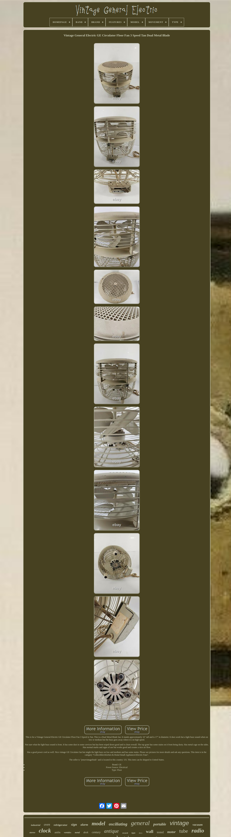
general (140, 823)
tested (160, 832)
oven (47, 824)
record (125, 833)
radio (197, 830)
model (98, 823)
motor (171, 832)
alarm (84, 824)
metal (77, 832)
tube (183, 831)
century (96, 832)
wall (149, 831)
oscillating (118, 824)
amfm (57, 832)
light (133, 833)
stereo (32, 832)
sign (74, 824)
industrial (35, 825)
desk (85, 832)
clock (45, 830)
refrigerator (60, 824)
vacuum (198, 824)
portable (159, 824)
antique (111, 831)
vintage (179, 823)
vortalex (67, 832)
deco (140, 833)
